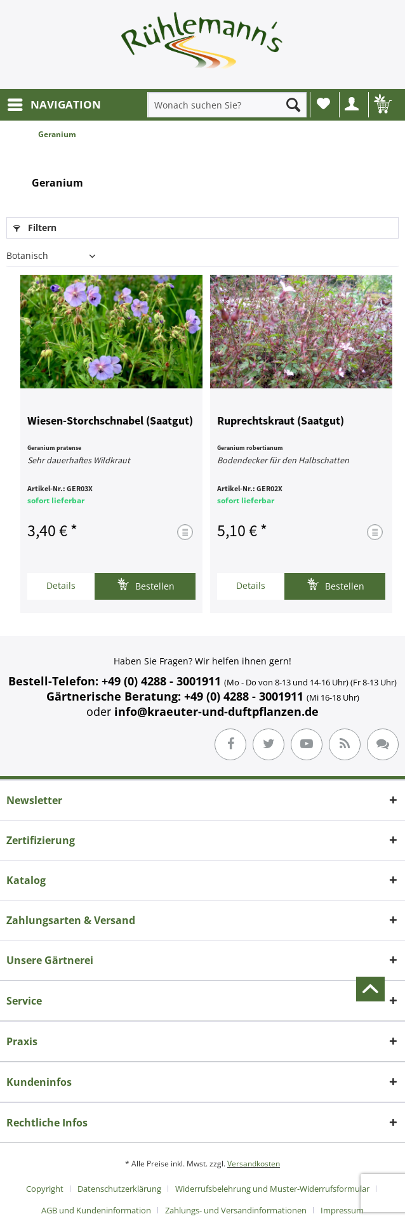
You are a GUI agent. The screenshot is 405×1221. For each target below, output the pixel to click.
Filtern (34, 227)
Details (61, 585)
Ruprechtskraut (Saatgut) (280, 421)
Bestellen (146, 585)
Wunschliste (323, 103)
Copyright (44, 1188)
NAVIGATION (54, 103)
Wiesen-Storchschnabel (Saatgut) (110, 421)
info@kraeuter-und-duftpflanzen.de (216, 711)
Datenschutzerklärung (119, 1188)
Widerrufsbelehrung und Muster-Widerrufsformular (272, 1188)
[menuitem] (53, 104)
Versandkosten (253, 1163)
